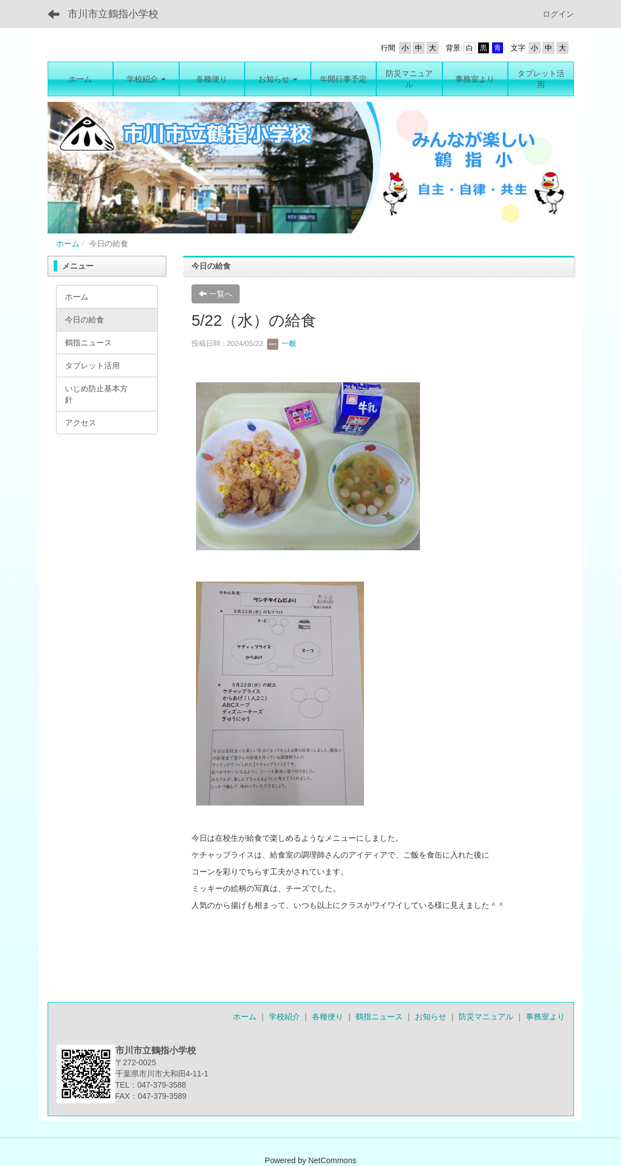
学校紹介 (284, 1016)
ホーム (68, 243)
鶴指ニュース (379, 1016)
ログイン (558, 14)
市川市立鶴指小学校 (113, 14)
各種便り (327, 1016)
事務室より (545, 1016)
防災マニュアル (486, 1016)
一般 (281, 343)
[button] (146, 79)
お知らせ (430, 1016)
